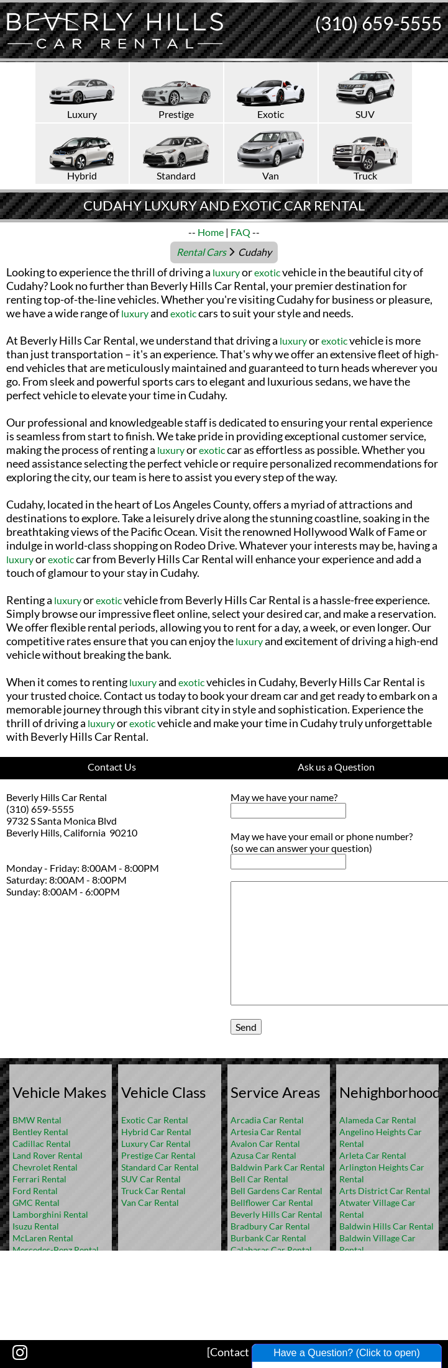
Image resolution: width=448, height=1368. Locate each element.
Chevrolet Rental (45, 1167)
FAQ (240, 232)
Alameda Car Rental (377, 1120)
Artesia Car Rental (266, 1131)
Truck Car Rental (153, 1190)
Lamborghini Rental (50, 1214)
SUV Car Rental (151, 1179)
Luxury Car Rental (156, 1143)
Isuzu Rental (35, 1226)
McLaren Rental (42, 1238)
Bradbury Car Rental (270, 1226)
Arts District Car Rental (385, 1190)
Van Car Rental (150, 1202)
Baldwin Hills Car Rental (386, 1226)
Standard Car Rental (160, 1167)
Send (246, 1027)
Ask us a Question (336, 766)
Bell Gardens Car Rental (276, 1190)
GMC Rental (36, 1202)
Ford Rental (35, 1190)
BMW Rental (37, 1120)
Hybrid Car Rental (156, 1131)
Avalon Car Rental (265, 1143)
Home (211, 232)
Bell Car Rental (259, 1179)
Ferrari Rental (39, 1179)
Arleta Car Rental (372, 1155)
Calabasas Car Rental (271, 1249)
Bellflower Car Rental (272, 1202)
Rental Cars (201, 252)
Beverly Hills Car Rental (276, 1214)
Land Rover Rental (47, 1155)
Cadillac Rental (41, 1143)
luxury (226, 272)
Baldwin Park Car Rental (278, 1167)
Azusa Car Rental (263, 1155)
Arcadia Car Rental (267, 1120)
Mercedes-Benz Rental (55, 1249)
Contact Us (112, 766)
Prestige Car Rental (158, 1155)
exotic (267, 272)
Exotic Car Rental (154, 1120)
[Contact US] (237, 1352)
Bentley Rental (40, 1131)
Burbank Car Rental (268, 1238)
